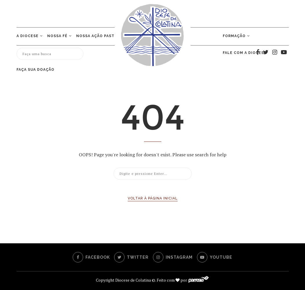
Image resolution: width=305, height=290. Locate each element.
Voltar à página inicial (153, 198)
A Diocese (28, 36)
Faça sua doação (35, 70)
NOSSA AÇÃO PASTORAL (100, 36)
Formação (234, 36)
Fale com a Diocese (244, 53)
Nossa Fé (57, 36)
